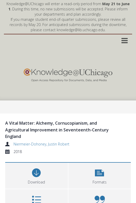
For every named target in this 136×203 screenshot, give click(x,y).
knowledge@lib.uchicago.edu (81, 29)
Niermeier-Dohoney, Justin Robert (41, 144)
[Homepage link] (68, 74)
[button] (99, 175)
